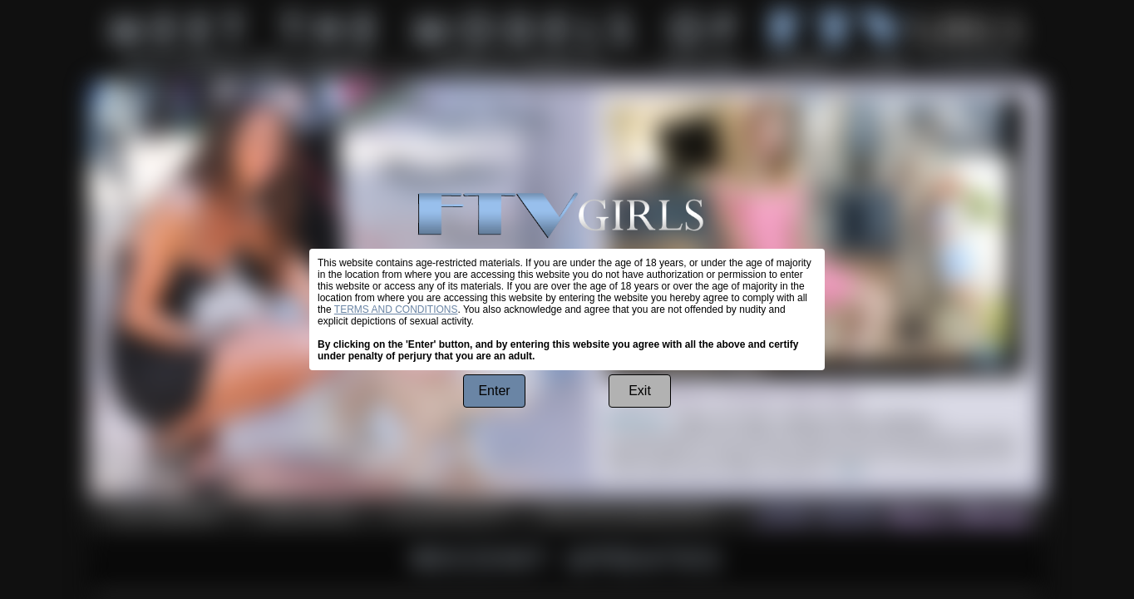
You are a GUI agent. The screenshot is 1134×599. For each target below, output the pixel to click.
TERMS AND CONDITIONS (396, 309)
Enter (494, 391)
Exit (640, 391)
